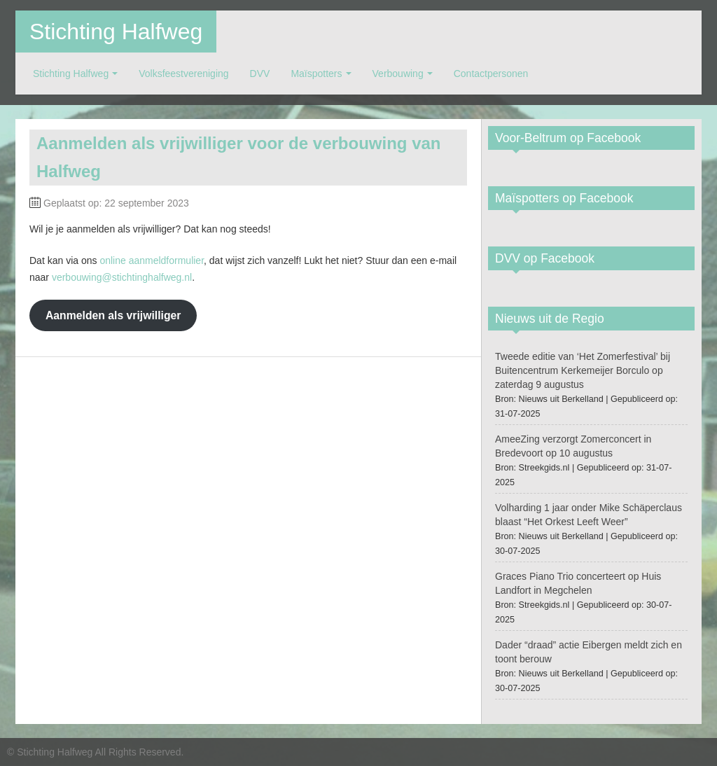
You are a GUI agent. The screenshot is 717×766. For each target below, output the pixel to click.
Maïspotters (316, 73)
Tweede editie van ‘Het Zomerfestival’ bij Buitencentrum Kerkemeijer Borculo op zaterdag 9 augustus (582, 370)
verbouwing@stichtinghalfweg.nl (122, 277)
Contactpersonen (491, 73)
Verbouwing (398, 73)
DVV (260, 73)
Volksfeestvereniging (183, 73)
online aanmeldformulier (151, 260)
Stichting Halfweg (115, 31)
